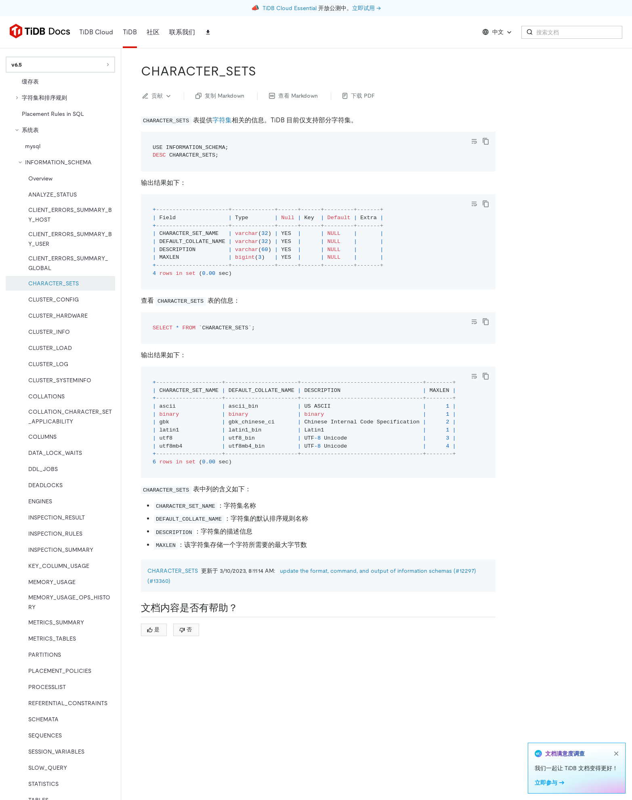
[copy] (485, 141)
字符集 (222, 120)
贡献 (157, 96)
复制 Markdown (219, 95)
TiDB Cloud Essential (289, 8)
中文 (497, 32)
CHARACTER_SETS (172, 571)
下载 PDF (358, 95)
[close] (616, 753)
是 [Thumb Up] (153, 629)
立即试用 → (366, 8)
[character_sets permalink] (262, 71)
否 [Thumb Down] (185, 629)
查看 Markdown (293, 95)
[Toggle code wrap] (474, 141)
